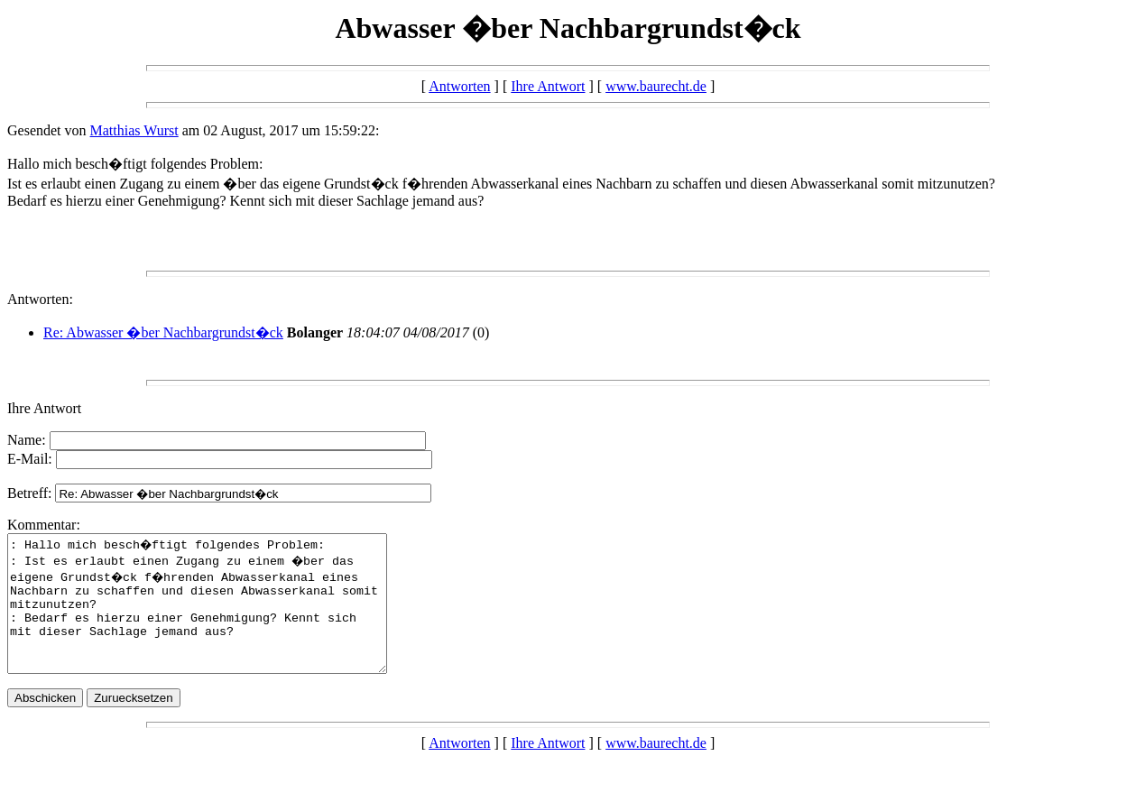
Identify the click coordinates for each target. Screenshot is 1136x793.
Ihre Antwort (548, 86)
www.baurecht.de (656, 86)
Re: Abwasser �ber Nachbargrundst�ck (163, 332)
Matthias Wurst (134, 130)
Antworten (459, 86)
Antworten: (40, 299)
